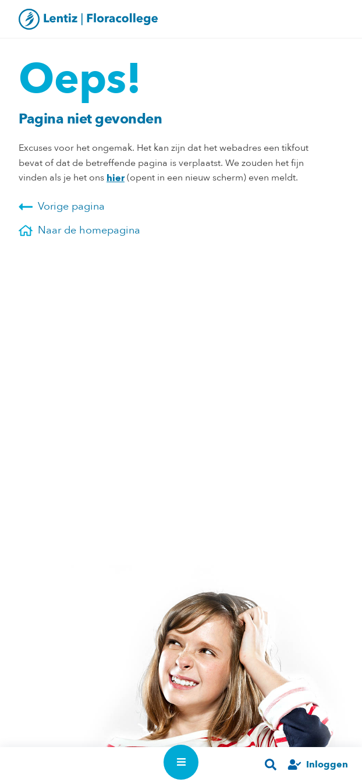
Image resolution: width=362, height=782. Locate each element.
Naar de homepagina (79, 230)
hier (116, 177)
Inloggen (327, 764)
